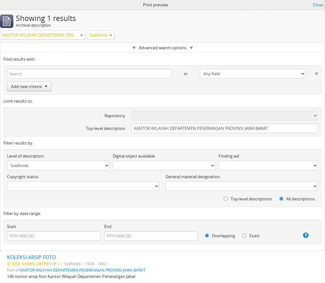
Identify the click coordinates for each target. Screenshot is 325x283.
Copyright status (22, 176)
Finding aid (229, 156)
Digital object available (134, 156)
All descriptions (297, 199)
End (108, 226)
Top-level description (105, 128)
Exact (251, 236)
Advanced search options (162, 48)
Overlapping (220, 236)
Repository (115, 115)
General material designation (193, 176)
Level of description (25, 156)
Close (318, 5)
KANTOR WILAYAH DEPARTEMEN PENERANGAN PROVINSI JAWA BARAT (83, 270)
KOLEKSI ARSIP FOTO (31, 257)
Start (11, 226)
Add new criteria (29, 86)
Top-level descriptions (248, 199)
